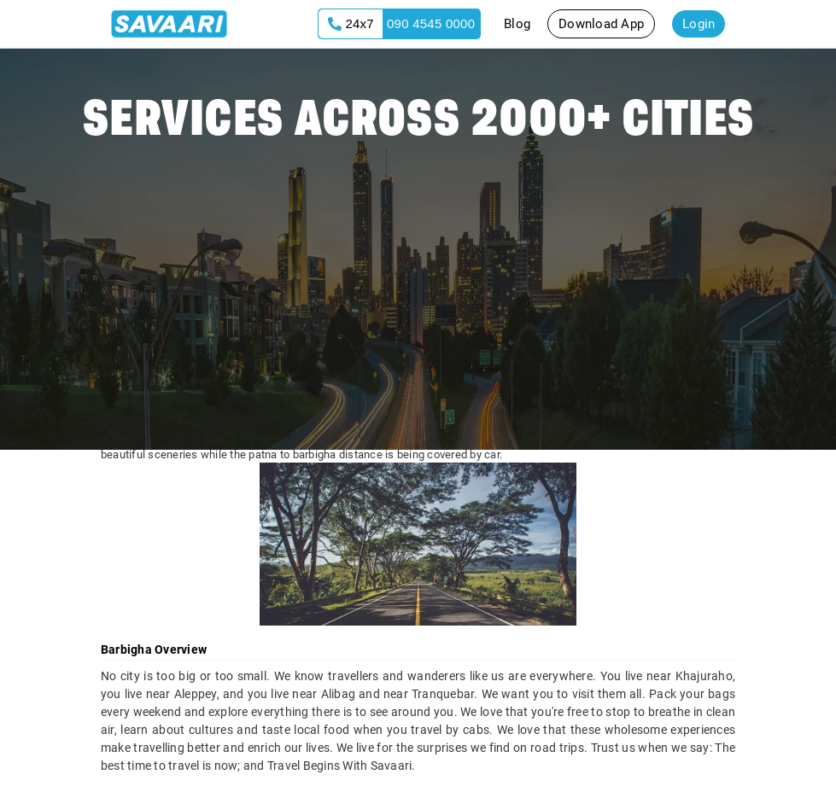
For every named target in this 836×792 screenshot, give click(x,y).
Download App (601, 24)
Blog (517, 24)
